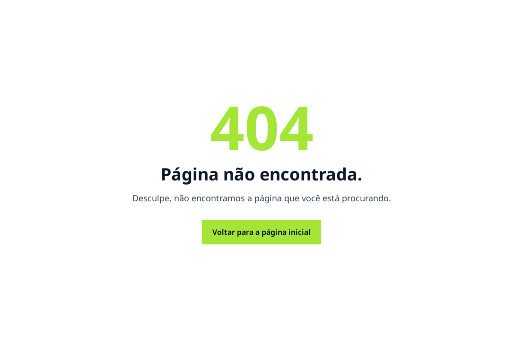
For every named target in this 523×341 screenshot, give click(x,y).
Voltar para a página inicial (261, 232)
